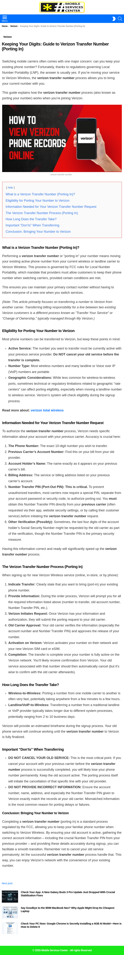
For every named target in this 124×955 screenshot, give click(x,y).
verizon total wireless (47, 410)
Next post (7, 883)
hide (10, 187)
